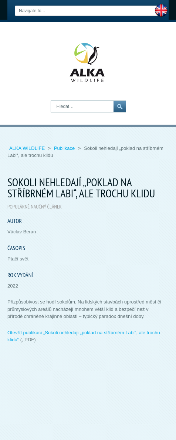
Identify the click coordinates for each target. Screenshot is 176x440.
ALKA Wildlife (27, 148)
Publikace (65, 148)
